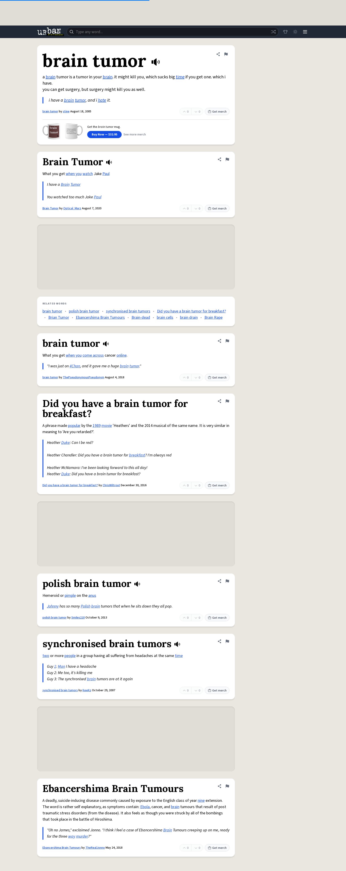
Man (61, 666)
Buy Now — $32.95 (104, 134)
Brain (65, 184)
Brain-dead (141, 317)
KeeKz (87, 690)
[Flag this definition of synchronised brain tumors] (227, 641)
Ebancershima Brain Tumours (100, 317)
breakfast (137, 455)
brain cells (165, 317)
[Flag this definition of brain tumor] (225, 54)
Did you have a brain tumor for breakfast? (191, 311)
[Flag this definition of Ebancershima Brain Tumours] (227, 786)
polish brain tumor (84, 311)
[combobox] (173, 31)
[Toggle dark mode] (295, 32)
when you (74, 174)
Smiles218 (78, 617)
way (71, 836)
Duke (65, 442)
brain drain (189, 317)
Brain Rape (213, 317)
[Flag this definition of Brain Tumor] (227, 159)
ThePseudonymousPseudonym (83, 377)
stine (66, 111)
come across (93, 355)
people (70, 656)
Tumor (75, 184)
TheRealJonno (95, 847)
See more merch (134, 134)
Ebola (145, 807)
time (180, 77)
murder (82, 836)
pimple (70, 595)
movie (107, 425)
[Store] (285, 32)
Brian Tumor (58, 317)
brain (50, 77)
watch (88, 174)
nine (201, 800)
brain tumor (50, 111)
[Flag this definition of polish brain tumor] (227, 581)
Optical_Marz (72, 208)
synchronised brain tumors (128, 311)
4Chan (75, 366)
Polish (85, 606)
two (45, 656)
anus (92, 595)
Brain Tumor (50, 208)
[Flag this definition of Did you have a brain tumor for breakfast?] (227, 401)
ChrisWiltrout (111, 485)
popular (74, 425)
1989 (97, 425)
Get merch (217, 111)
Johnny (53, 606)
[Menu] (305, 32)
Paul (106, 174)
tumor (80, 100)
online (122, 355)
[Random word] (273, 31)
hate (102, 100)
